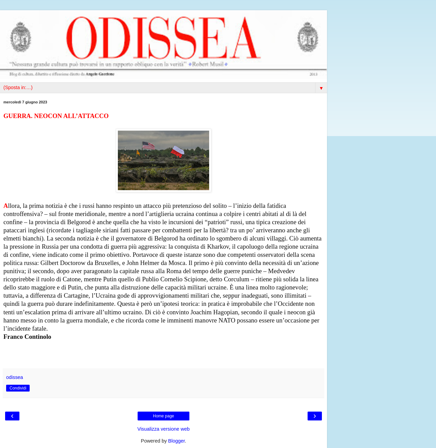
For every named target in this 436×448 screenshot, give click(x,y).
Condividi (18, 388)
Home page (163, 416)
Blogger (176, 441)
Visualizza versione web (163, 429)
